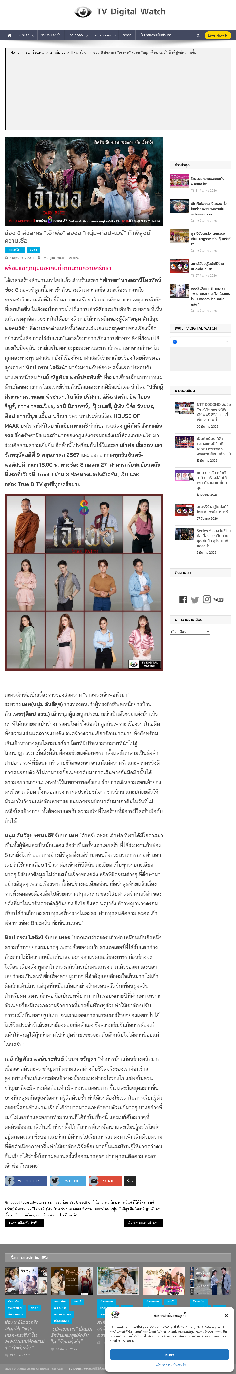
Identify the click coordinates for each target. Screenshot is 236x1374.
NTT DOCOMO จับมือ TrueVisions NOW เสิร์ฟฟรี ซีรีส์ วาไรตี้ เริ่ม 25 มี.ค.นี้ (214, 412)
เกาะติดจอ (76, 35)
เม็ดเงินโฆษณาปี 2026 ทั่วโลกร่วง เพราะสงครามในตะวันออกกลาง (209, 209)
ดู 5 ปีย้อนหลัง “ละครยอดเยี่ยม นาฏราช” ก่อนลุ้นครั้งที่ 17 (211, 239)
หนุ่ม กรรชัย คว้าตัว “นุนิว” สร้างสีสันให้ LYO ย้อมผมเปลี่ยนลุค (212, 480)
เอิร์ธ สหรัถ (50, 1215)
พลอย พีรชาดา (83, 1209)
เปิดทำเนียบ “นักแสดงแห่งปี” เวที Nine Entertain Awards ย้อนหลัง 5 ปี (214, 446)
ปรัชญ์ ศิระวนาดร (18, 1209)
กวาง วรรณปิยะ (57, 1202)
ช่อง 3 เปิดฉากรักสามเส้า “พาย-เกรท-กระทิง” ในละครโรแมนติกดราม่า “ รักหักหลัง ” (210, 296)
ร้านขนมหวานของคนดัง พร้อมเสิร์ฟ (207, 181)
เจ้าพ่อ (155, 1209)
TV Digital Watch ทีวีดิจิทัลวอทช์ (89, 1369)
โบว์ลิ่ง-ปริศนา (71, 1215)
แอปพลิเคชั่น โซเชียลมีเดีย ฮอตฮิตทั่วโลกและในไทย (27, 1223)
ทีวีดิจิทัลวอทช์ (143, 1202)
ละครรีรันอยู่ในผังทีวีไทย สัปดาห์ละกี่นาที (207, 266)
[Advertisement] (119, 92)
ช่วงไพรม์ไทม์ (15, 1308)
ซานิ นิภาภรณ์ (98, 1202)
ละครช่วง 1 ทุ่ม (62, 1314)
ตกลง (169, 1354)
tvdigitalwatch (32, 1202)
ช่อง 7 (77, 1301)
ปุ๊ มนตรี (38, 1209)
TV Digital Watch (53, 258)
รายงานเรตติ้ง (51, 35)
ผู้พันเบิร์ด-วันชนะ (59, 1209)
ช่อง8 (83, 1202)
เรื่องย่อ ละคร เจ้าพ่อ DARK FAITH (145, 1223)
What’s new (102, 35)
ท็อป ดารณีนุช (121, 1202)
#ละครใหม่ (15, 249)
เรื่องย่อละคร (15, 1314)
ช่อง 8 (33, 249)
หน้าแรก (24, 35)
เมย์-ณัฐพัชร (32, 1215)
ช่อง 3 (34, 1308)
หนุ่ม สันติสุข (119, 1209)
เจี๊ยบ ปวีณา (13, 1215)
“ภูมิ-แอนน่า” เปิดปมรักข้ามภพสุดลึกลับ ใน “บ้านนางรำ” (71, 1335)
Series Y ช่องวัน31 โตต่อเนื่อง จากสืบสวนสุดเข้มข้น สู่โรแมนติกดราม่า (214, 538)
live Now (217, 35)
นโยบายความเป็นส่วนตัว (171, 1365)
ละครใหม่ (102, 1209)
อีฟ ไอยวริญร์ (140, 1209)
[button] (226, 1315)
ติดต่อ (127, 35)
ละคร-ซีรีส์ (60, 1308)
